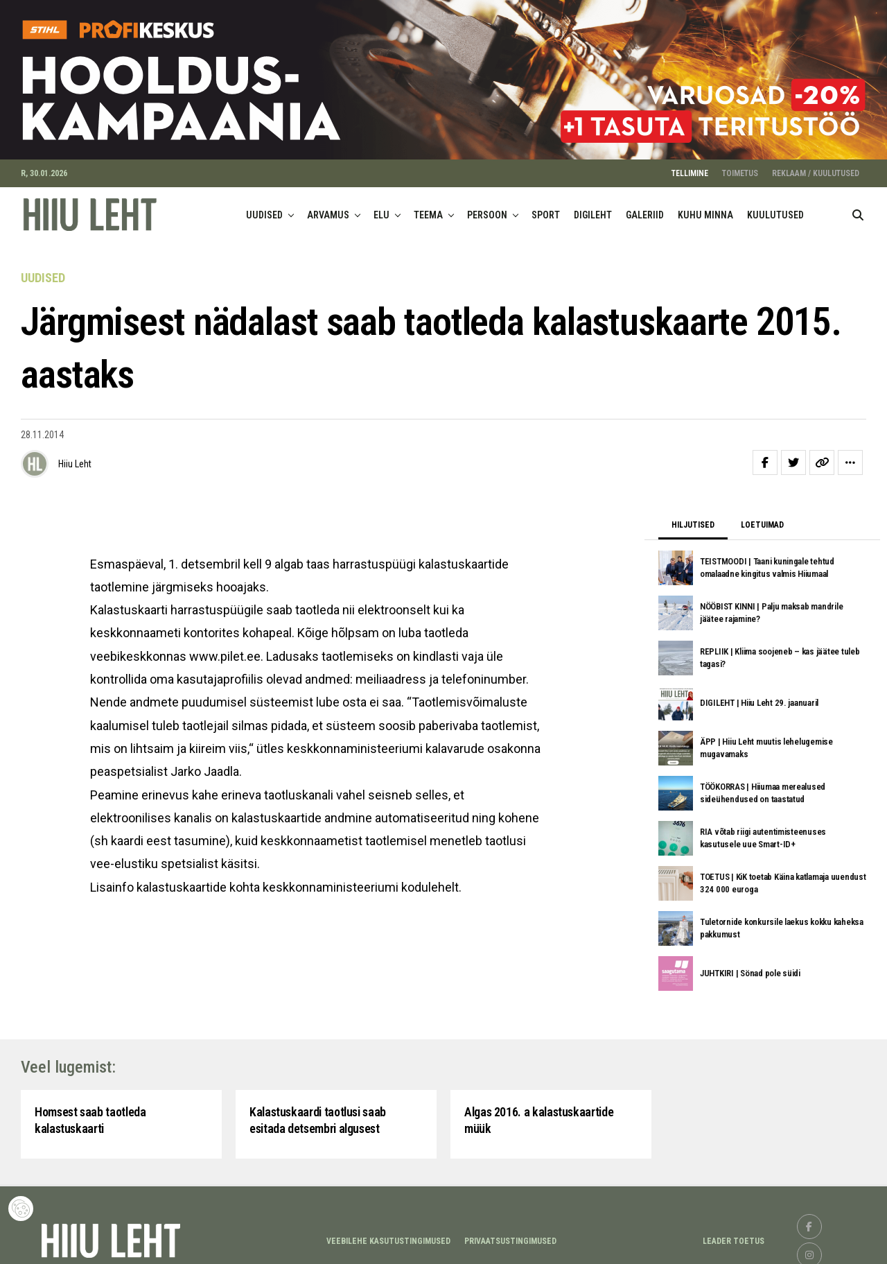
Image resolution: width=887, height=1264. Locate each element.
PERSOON (487, 209)
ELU (381, 209)
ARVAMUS (328, 209)
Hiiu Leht (74, 458)
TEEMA (428, 209)
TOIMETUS (740, 168)
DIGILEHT (593, 209)
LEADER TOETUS (733, 1236)
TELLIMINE (689, 168)
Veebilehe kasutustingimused (388, 1236)
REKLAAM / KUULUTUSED (815, 168)
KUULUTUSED (775, 209)
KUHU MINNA (705, 209)
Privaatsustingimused (510, 1236)
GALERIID (645, 209)
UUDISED (264, 209)
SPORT (546, 209)
